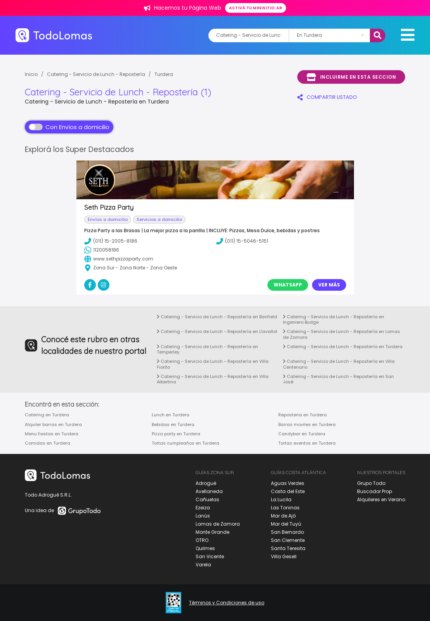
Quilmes (205, 548)
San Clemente (288, 540)
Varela (203, 564)
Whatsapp (288, 284)
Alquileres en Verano (381, 499)
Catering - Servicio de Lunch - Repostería (96, 74)
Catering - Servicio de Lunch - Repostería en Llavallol (217, 331)
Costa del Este (288, 491)
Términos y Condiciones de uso (226, 603)
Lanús (203, 515)
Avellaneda (209, 491)
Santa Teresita (288, 548)
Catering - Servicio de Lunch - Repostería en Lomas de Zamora (341, 334)
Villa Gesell (283, 556)
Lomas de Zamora (218, 524)
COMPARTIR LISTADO (327, 97)
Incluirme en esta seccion (351, 77)
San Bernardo (287, 532)
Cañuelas (207, 499)
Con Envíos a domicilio (69, 127)
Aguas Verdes (287, 483)
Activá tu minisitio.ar (255, 8)
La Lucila (281, 499)
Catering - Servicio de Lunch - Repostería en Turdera (342, 346)
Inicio (31, 74)
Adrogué (206, 483)
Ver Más (329, 284)
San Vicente (210, 556)
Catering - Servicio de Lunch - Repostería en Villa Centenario (339, 364)
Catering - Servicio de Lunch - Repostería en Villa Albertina (213, 379)
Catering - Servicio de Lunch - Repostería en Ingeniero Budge (333, 319)
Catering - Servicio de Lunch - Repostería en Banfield (217, 317)
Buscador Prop (374, 491)
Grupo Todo (371, 483)
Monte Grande (212, 532)
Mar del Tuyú (286, 524)
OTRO (202, 540)
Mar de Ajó (283, 515)
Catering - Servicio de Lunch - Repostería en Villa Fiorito (213, 364)
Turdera (163, 74)
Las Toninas (285, 507)
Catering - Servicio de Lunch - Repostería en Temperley (207, 349)
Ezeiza (203, 507)
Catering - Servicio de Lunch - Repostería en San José (338, 379)
